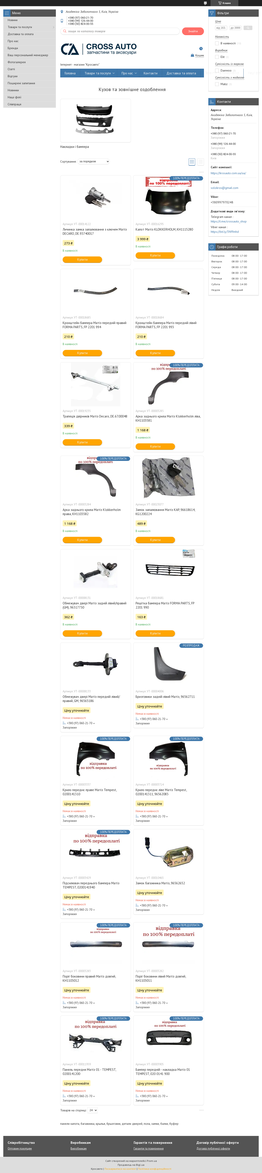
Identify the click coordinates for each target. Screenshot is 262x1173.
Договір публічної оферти (213, 1148)
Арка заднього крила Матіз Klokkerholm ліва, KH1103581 (168, 418)
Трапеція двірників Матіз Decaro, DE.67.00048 (95, 416)
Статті (11, 69)
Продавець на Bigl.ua (131, 1164)
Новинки (13, 90)
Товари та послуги (20, 27)
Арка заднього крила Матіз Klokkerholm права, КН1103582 (92, 512)
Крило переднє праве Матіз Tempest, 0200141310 (90, 792)
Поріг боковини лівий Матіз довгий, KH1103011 (161, 978)
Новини (13, 20)
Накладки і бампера (74, 147)
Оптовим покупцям (20, 1148)
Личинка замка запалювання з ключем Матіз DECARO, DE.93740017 (95, 231)
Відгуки (13, 76)
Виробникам (79, 1148)
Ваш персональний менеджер (28, 55)
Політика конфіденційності (154, 1168)
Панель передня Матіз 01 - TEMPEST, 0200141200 (89, 1071)
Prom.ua (152, 1160)
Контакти (151, 73)
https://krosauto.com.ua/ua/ (228, 173)
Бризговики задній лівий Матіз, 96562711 (165, 697)
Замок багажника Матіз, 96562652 (160, 883)
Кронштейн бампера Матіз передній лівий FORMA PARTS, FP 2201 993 (166, 325)
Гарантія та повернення (222, 73)
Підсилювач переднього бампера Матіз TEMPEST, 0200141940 (91, 885)
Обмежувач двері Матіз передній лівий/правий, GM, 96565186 (91, 699)
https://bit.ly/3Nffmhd (225, 232)
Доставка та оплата (21, 34)
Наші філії (14, 97)
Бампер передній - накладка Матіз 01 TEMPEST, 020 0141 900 (163, 1071)
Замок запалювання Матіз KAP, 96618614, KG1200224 (165, 512)
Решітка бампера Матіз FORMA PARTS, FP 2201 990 (165, 605)
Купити (82, 259)
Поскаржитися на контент (120, 1168)
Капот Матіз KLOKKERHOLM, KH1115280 (164, 229)
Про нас (13, 41)
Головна (70, 73)
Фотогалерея (17, 62)
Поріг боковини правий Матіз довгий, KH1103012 (89, 978)
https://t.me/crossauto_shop (229, 221)
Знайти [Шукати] (193, 31)
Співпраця (14, 104)
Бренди (13, 48)
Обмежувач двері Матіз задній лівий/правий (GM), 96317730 (94, 605)
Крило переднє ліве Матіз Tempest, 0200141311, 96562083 (161, 792)
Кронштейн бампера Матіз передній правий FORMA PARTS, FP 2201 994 (94, 325)
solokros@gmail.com (224, 188)
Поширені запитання (21, 83)
